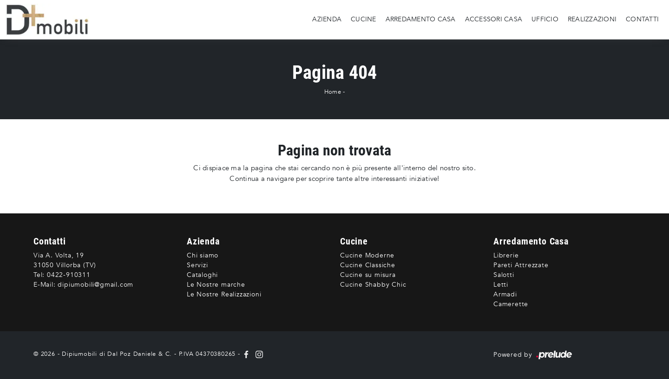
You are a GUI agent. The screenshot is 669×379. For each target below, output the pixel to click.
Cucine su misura (368, 274)
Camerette (510, 304)
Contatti (642, 19)
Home (332, 92)
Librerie (505, 255)
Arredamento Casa (421, 19)
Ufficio (544, 19)
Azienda (326, 19)
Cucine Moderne (367, 255)
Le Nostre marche (216, 284)
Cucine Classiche (367, 265)
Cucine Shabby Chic (373, 284)
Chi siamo (202, 255)
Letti (500, 284)
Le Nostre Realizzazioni (224, 294)
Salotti (503, 274)
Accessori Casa (494, 19)
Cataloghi (202, 274)
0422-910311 (69, 274)
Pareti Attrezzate (521, 265)
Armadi (505, 294)
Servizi (197, 265)
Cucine (363, 19)
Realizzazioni (592, 19)
